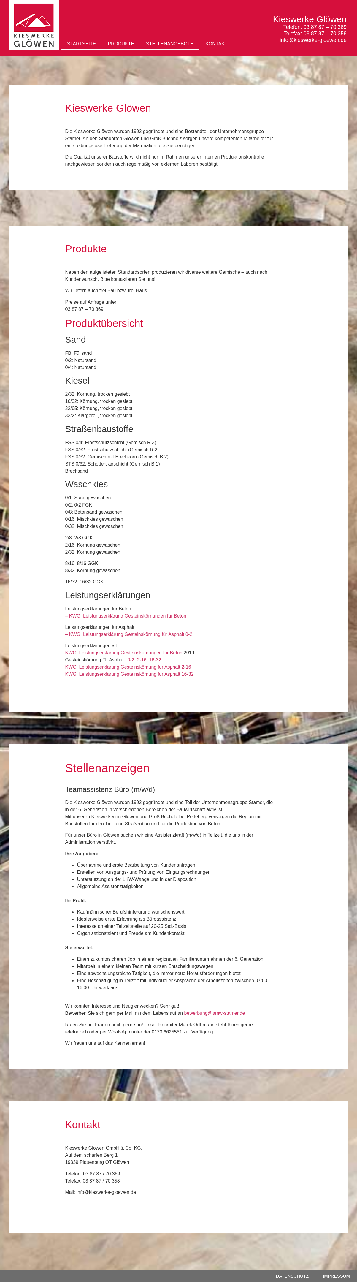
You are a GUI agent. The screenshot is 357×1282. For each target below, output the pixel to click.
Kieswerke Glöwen (310, 19)
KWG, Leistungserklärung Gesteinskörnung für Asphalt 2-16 (128, 667)
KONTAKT (216, 43)
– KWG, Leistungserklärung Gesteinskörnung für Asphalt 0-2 (128, 634)
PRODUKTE (121, 43)
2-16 (141, 659)
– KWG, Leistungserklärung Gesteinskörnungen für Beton (125, 615)
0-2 (130, 659)
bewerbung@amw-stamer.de (214, 1013)
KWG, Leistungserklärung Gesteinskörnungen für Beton (123, 652)
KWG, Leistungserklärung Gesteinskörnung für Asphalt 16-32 (129, 674)
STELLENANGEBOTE (169, 43)
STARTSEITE (81, 43)
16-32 (155, 659)
